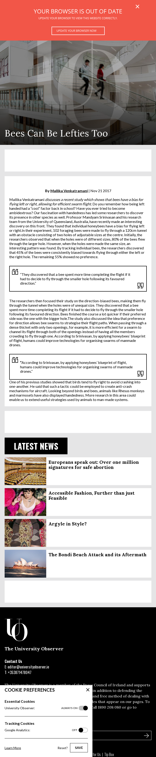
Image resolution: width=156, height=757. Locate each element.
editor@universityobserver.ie (28, 667)
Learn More (13, 748)
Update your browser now (77, 31)
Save (79, 748)
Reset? (63, 748)
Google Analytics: (41, 730)
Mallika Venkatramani (69, 190)
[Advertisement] (78, 160)
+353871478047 (19, 672)
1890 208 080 (109, 707)
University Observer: (41, 708)
